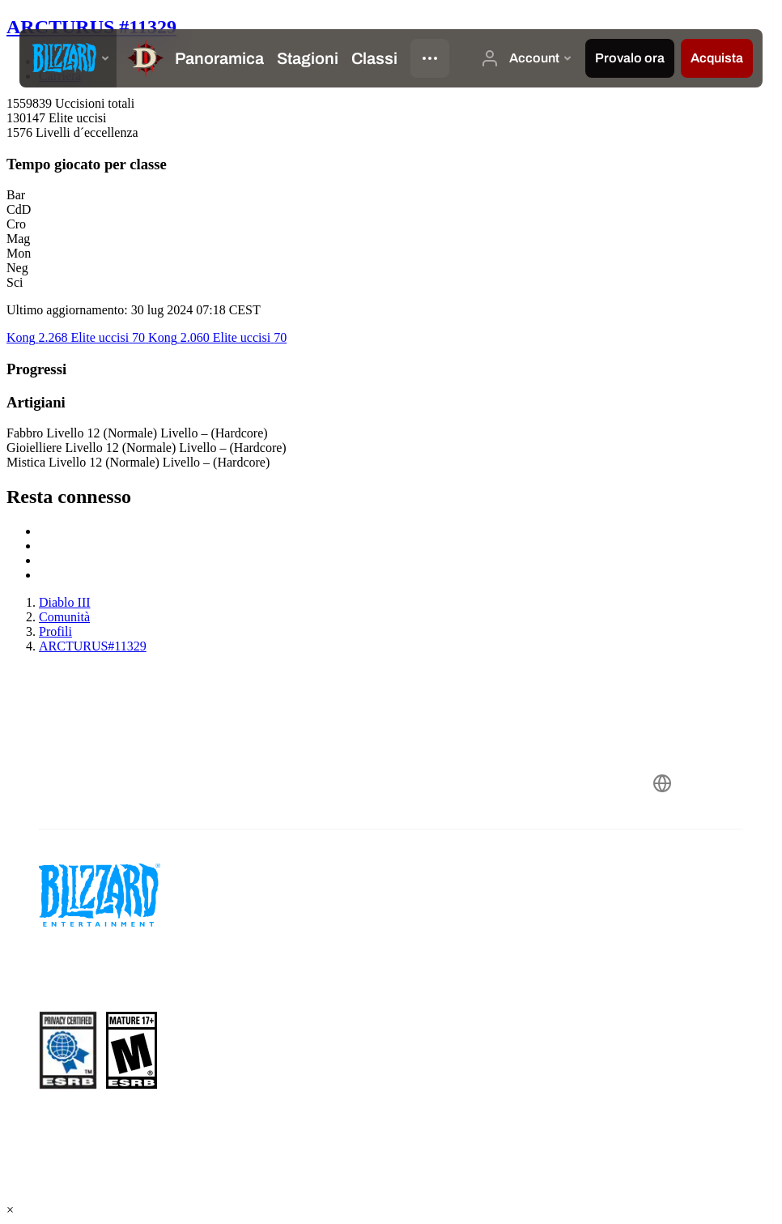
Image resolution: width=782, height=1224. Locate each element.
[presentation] (68, 58)
